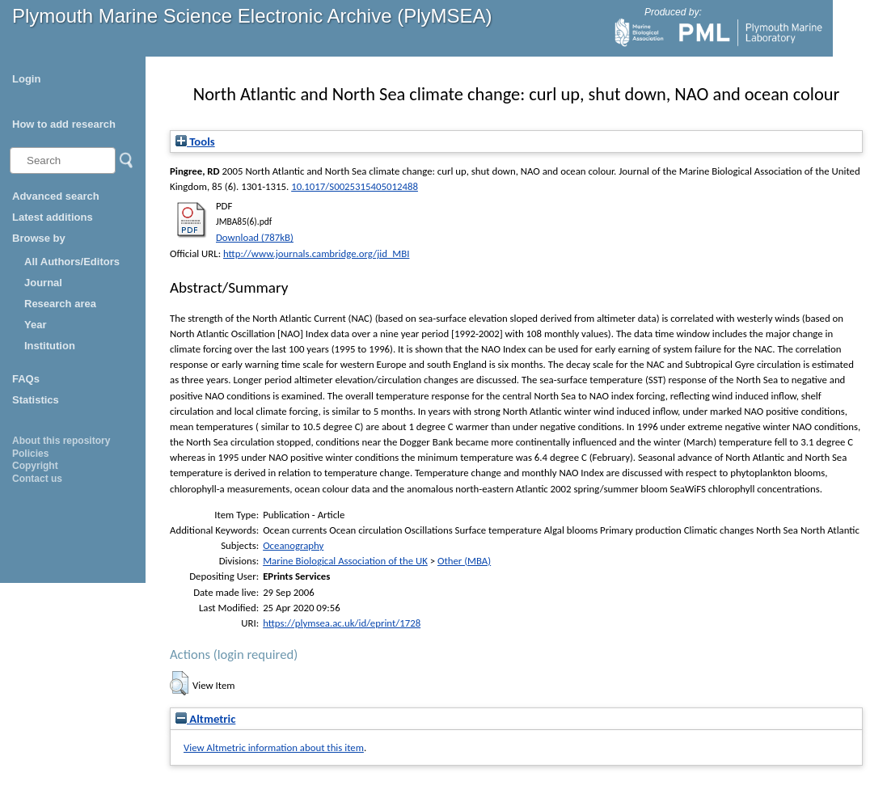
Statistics (35, 400)
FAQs (26, 379)
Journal (43, 283)
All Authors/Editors (72, 261)
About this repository (61, 440)
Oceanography (293, 545)
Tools (195, 141)
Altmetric (205, 718)
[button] (179, 683)
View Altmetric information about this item (274, 747)
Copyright (35, 465)
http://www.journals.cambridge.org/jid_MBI (316, 253)
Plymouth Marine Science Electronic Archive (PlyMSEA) (252, 16)
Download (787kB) (255, 237)
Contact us (37, 478)
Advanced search (55, 196)
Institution (49, 346)
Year (35, 325)
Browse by (38, 238)
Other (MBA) (464, 561)
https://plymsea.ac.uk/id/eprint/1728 (341, 623)
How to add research (64, 124)
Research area (60, 304)
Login (26, 79)
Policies (30, 453)
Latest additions (52, 217)
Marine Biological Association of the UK (345, 561)
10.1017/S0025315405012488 (354, 186)
